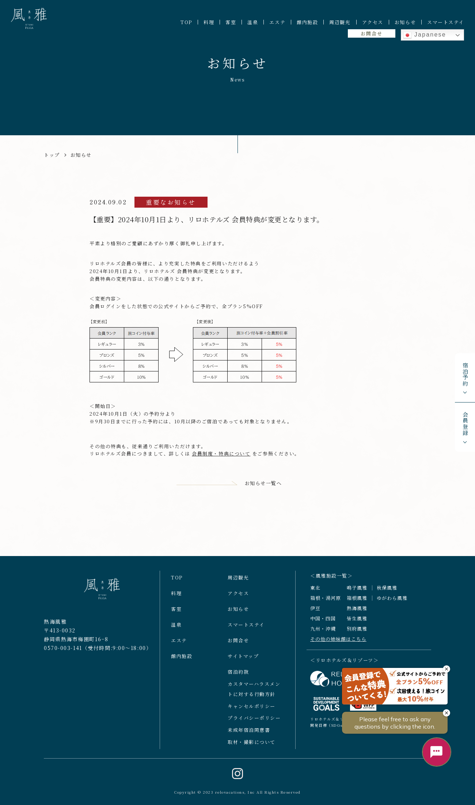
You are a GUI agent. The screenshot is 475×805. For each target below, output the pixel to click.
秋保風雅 (387, 590)
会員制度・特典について (221, 453)
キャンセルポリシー (252, 708)
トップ (52, 154)
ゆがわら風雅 (392, 600)
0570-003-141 (63, 650)
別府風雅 (357, 630)
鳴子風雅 (357, 590)
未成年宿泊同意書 (249, 732)
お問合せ (371, 33)
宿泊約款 (238, 673)
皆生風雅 (357, 620)
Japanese (424, 35)
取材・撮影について (252, 744)
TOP (186, 22)
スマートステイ (445, 22)
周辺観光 (339, 22)
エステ (277, 22)
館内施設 (307, 22)
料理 (209, 22)
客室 (230, 22)
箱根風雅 (357, 600)
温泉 (252, 22)
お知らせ (405, 22)
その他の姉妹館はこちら (338, 641)
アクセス (372, 22)
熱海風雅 (357, 610)
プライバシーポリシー (254, 720)
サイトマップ (243, 658)
